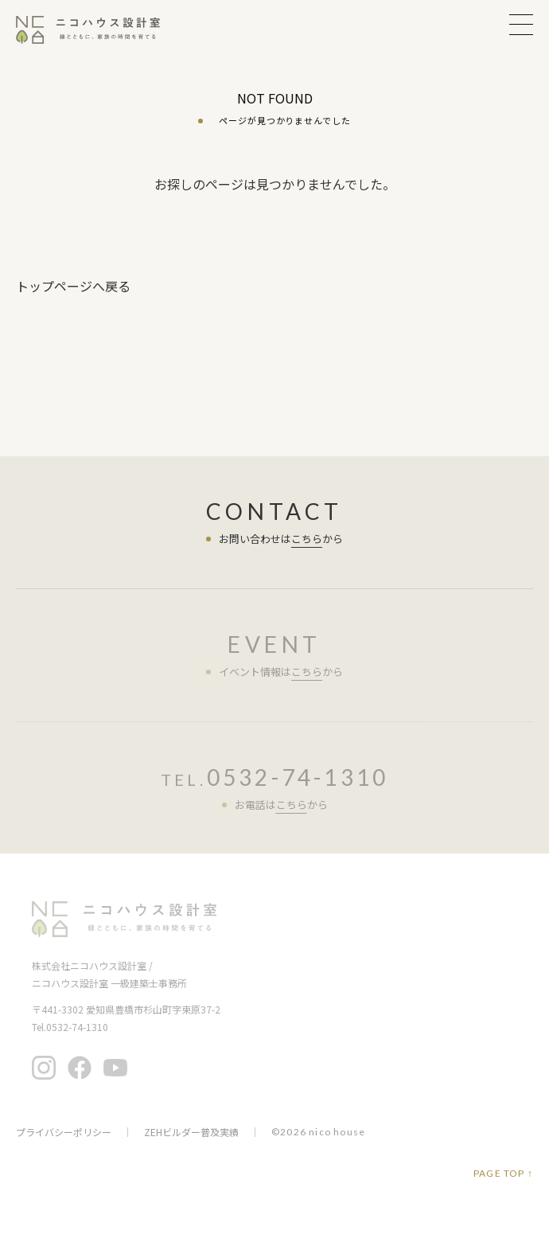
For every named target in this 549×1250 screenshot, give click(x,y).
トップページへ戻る (73, 285)
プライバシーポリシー (63, 1132)
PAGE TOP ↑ (503, 1173)
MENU (521, 24)
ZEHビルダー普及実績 (191, 1132)
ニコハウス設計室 (124, 919)
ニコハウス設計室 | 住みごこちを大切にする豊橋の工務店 (98, 30)
